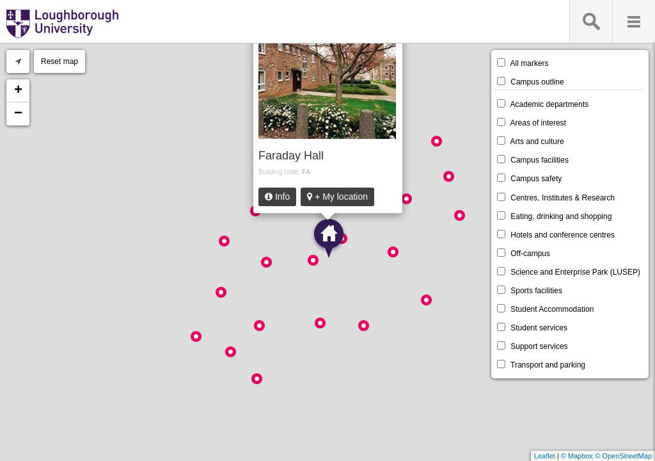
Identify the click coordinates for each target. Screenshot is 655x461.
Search (590, 21)
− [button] (18, 114)
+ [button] (18, 91)
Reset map (59, 61)
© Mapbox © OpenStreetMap (606, 456)
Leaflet (544, 456)
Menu (633, 21)
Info (277, 196)
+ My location (337, 196)
